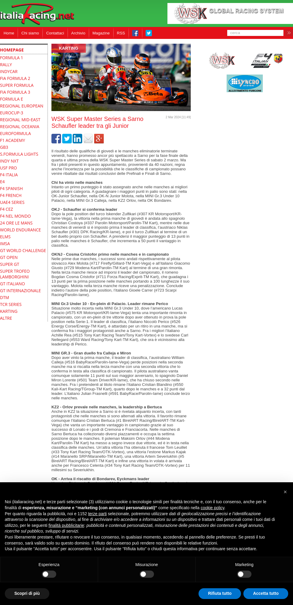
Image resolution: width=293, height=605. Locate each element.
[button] (285, 492)
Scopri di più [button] (27, 593)
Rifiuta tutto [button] (220, 593)
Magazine (101, 33)
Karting (68, 48)
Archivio (78, 33)
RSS (121, 33)
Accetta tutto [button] (266, 593)
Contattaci (55, 33)
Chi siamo (30, 33)
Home (9, 33)
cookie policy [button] (212, 507)
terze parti (97, 513)
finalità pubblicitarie (66, 525)
